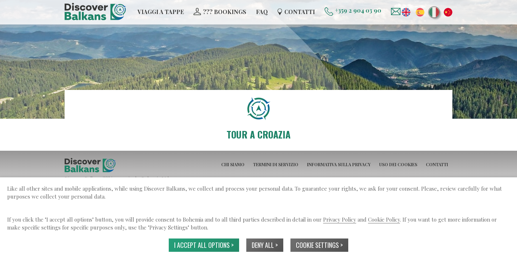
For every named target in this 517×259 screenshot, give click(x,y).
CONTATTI (437, 164)
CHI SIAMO (232, 164)
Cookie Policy (384, 219)
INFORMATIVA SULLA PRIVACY (339, 164)
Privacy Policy (339, 219)
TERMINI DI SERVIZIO (275, 164)
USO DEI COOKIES (398, 164)
